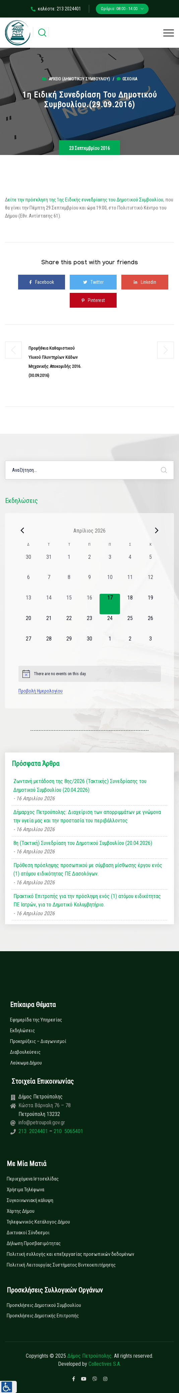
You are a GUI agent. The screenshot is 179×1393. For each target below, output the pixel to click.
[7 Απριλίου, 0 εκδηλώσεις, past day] (49, 583)
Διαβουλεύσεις (25, 1052)
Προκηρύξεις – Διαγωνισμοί (38, 1041)
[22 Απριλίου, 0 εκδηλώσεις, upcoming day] (69, 624)
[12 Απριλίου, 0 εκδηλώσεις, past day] (150, 583)
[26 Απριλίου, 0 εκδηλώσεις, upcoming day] (150, 624)
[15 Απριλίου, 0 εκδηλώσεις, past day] (69, 604)
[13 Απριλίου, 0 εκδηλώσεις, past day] (28, 604)
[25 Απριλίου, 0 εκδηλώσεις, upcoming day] (130, 624)
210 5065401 (67, 1131)
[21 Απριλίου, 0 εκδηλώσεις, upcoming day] (49, 624)
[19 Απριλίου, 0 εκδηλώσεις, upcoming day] (150, 604)
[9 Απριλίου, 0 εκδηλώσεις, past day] (89, 583)
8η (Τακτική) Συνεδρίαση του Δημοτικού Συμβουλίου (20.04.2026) (82, 843)
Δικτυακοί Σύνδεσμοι (28, 1233)
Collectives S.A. (104, 1364)
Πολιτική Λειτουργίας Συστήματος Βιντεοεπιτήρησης (61, 1265)
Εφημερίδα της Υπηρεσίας (36, 1020)
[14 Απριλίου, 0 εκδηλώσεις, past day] (49, 604)
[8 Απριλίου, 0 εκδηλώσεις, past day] (69, 583)
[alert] (89, 674)
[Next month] (157, 531)
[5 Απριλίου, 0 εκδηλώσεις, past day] (150, 563)
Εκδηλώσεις (22, 1031)
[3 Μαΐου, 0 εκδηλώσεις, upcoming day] (150, 645)
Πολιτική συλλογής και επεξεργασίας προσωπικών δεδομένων (70, 1254)
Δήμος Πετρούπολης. (90, 1356)
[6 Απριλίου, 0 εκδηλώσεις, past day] (28, 583)
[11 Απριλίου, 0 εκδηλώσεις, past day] (130, 583)
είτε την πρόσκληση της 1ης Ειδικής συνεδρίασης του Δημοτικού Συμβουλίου (85, 200)
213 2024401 (33, 1131)
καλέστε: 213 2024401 (56, 8)
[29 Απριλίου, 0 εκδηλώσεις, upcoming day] (69, 645)
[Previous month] (22, 531)
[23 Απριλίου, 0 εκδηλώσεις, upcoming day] (89, 624)
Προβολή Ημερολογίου (40, 691)
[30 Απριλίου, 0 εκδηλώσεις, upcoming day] (89, 645)
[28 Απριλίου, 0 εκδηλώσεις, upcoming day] (49, 645)
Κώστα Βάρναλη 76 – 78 (44, 1105)
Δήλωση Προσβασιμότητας (34, 1243)
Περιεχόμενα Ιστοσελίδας (33, 1179)
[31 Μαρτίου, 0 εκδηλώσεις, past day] (49, 563)
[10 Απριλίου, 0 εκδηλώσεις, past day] (110, 583)
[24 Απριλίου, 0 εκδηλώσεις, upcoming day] (110, 624)
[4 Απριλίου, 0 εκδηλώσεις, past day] (130, 563)
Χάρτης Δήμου (21, 1211)
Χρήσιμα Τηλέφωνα (25, 1190)
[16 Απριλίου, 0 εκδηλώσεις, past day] (89, 604)
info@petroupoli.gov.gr (41, 1122)
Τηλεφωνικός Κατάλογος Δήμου (38, 1222)
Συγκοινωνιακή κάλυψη (30, 1200)
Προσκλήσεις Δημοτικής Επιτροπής (43, 1316)
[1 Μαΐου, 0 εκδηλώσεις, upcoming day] (110, 645)
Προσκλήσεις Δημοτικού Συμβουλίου (44, 1305)
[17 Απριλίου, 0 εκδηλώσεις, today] (110, 604)
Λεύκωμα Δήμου (26, 1063)
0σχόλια (127, 79)
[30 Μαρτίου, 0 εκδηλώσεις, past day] (28, 563)
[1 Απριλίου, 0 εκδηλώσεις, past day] (69, 563)
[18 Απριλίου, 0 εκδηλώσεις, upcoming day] (130, 604)
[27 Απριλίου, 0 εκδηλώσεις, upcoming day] (28, 645)
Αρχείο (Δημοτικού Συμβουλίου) (79, 79)
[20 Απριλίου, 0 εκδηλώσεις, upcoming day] (28, 624)
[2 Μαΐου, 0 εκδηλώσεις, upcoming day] (130, 645)
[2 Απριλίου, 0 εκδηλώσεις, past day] (89, 563)
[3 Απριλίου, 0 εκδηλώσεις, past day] (110, 563)
